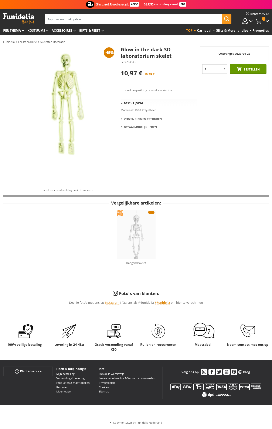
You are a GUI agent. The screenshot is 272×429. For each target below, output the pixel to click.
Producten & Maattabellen (73, 383)
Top (189, 30)
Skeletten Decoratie (52, 42)
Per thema (12, 30)
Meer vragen (64, 391)
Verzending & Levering (70, 378)
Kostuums (36, 30)
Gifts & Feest (89, 30)
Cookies (104, 387)
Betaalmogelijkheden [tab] (140, 127)
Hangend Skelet (136, 263)
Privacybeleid (107, 383)
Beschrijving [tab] (133, 103)
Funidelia (9, 42)
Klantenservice (28, 371)
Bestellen (251, 69)
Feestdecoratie (27, 42)
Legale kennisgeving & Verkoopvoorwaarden (127, 378)
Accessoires (62, 30)
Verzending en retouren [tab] (143, 119)
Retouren (62, 387)
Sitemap (104, 391)
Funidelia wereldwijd (112, 374)
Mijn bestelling (65, 374)
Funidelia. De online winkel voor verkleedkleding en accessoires (18, 18)
